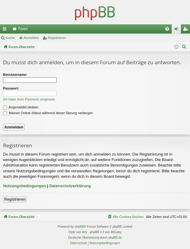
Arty (84, 232)
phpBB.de (115, 237)
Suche (10, 38)
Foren (23, 29)
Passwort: (11, 88)
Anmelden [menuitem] (177, 30)
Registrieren (57, 38)
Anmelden (31, 38)
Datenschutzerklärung (70, 186)
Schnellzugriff (5, 30)
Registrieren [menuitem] (187, 30)
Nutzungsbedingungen (24, 186)
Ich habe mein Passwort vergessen (29, 99)
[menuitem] (167, 28)
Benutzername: (15, 74)
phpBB (79, 226)
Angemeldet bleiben (20, 107)
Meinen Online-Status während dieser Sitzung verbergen (48, 113)
